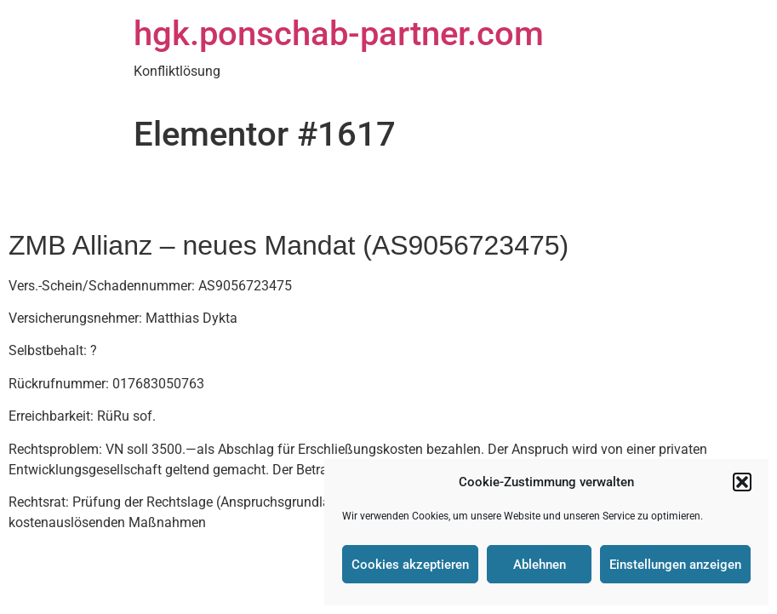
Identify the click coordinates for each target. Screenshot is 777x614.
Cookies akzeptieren (410, 564)
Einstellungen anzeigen (675, 564)
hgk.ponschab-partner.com (339, 34)
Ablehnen (539, 564)
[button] (742, 482)
